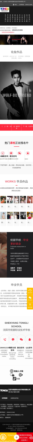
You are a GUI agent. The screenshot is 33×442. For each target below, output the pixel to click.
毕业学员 (16, 284)
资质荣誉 (10, 18)
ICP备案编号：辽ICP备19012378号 (16, 428)
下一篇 (28, 126)
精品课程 (15, 18)
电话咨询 (30, 291)
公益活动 (22, 18)
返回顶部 (30, 306)
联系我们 (29, 18)
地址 (15, 4)
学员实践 (14, 28)
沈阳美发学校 (14, 398)
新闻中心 (12, 18)
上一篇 (6, 126)
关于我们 (5, 18)
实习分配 (27, 18)
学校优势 (8, 18)
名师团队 (17, 18)
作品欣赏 (20, 18)
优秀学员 (24, 18)
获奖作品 (2, 28)
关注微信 (30, 298)
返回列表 (16, 127)
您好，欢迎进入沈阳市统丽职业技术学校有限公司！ (13, 1)
